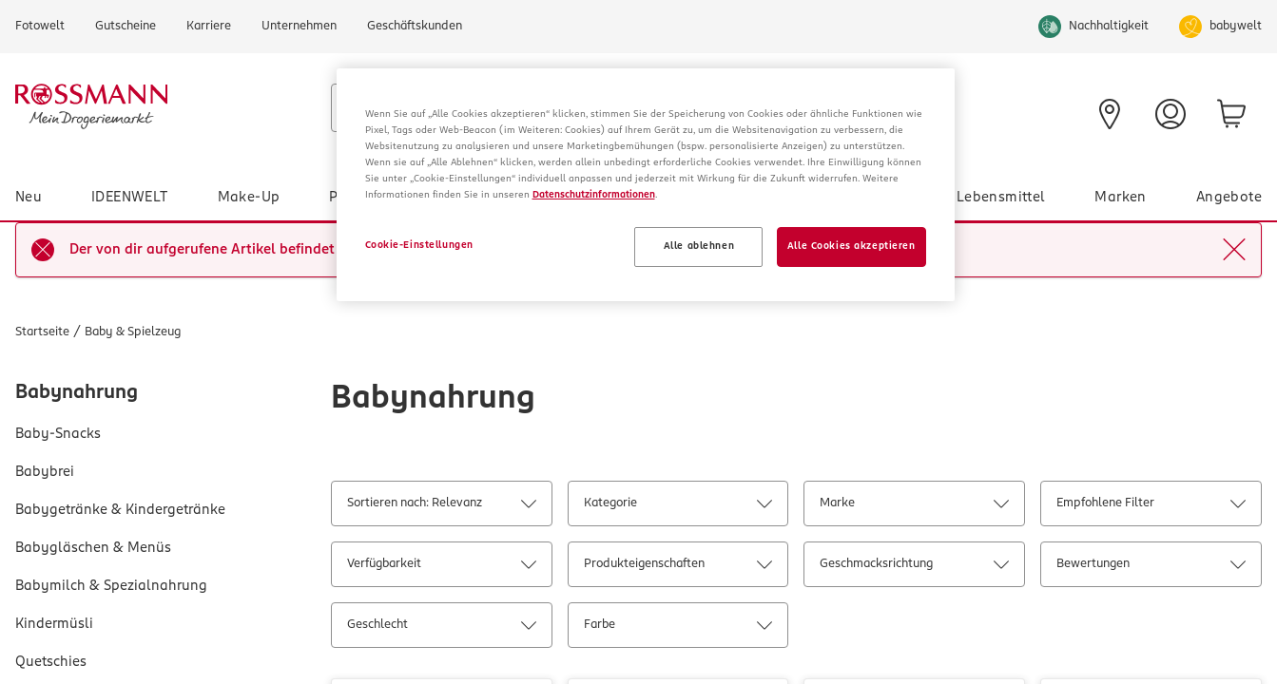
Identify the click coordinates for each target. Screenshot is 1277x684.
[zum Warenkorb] (1231, 114)
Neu (28, 197)
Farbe (678, 628)
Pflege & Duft (375, 197)
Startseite (42, 332)
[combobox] (533, 108)
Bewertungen (1150, 568)
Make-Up (249, 197)
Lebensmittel (1001, 197)
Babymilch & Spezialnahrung (111, 586)
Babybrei (44, 472)
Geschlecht (441, 628)
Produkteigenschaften (678, 568)
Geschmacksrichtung (914, 568)
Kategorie (678, 507)
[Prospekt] (848, 112)
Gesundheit (868, 197)
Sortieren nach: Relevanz (441, 507)
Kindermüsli (54, 624)
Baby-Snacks (58, 434)
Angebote (1229, 197)
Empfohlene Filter (1150, 507)
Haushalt (673, 197)
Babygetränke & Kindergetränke (120, 510)
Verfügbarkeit (441, 568)
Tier (768, 197)
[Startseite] (165, 106)
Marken (1120, 197)
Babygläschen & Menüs (93, 548)
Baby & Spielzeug (531, 197)
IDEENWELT (129, 197)
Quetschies (51, 662)
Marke (914, 507)
